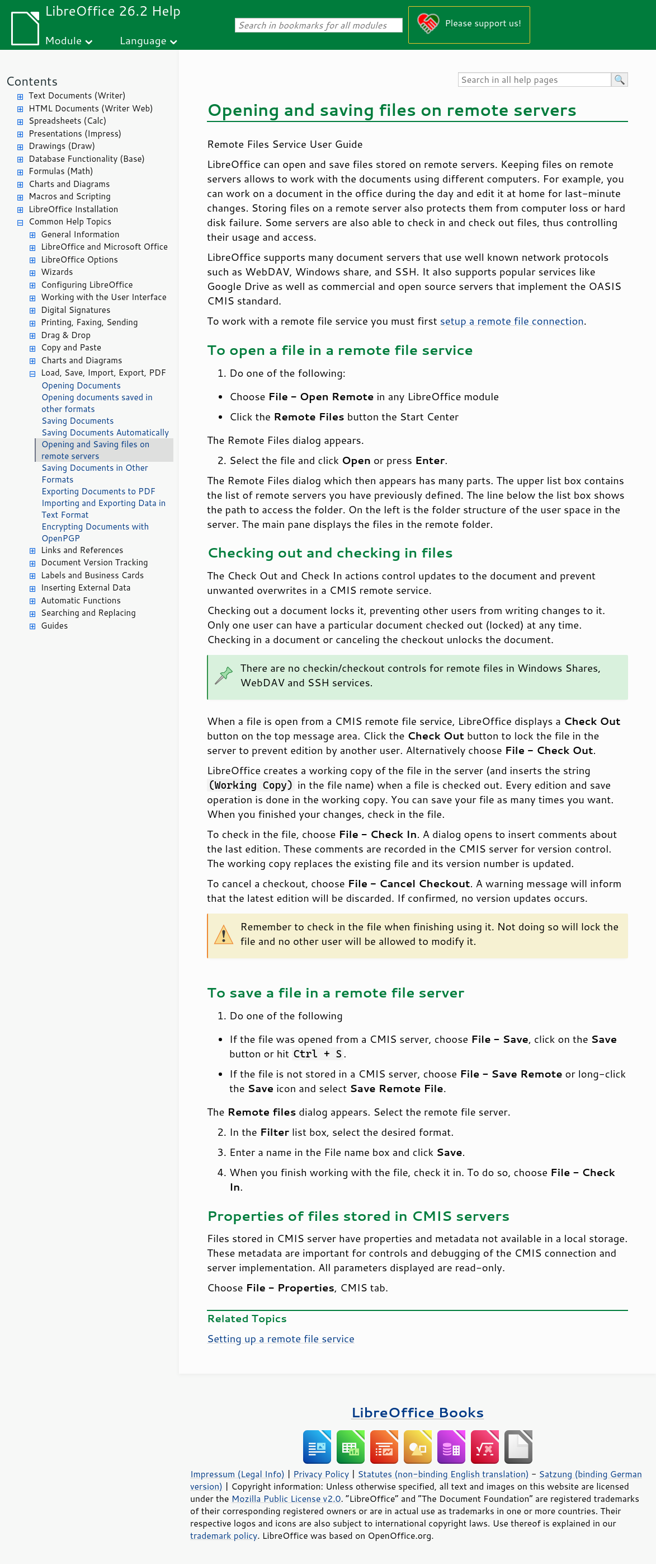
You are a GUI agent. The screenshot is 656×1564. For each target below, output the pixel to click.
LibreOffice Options (79, 259)
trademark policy (223, 1535)
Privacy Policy (321, 1474)
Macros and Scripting (70, 196)
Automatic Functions (81, 600)
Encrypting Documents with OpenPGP (95, 532)
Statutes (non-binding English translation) (442, 1474)
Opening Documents (81, 385)
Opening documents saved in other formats (97, 403)
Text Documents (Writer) (77, 95)
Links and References (82, 550)
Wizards (57, 272)
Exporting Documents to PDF (98, 491)
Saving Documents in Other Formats (94, 473)
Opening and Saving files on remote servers (95, 450)
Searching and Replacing (88, 613)
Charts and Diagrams (69, 184)
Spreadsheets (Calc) (67, 121)
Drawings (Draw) (62, 146)
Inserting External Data (86, 587)
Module (63, 40)
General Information (80, 234)
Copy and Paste (71, 347)
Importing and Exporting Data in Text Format (103, 509)
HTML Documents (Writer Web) (91, 108)
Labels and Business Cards (92, 575)
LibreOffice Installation (73, 209)
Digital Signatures (75, 310)
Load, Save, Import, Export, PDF (103, 372)
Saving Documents (77, 421)
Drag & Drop (66, 335)
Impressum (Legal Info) (237, 1474)
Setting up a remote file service (281, 1338)
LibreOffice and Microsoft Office (104, 246)
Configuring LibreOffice (87, 285)
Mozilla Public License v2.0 (286, 1498)
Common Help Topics (70, 221)
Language (143, 40)
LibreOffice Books (417, 1412)
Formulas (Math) (61, 171)
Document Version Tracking (94, 562)
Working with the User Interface (104, 297)
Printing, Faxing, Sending (89, 322)
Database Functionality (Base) (87, 159)
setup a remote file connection (512, 320)
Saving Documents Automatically (105, 432)
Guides (54, 625)
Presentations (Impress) (75, 133)
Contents (32, 81)
